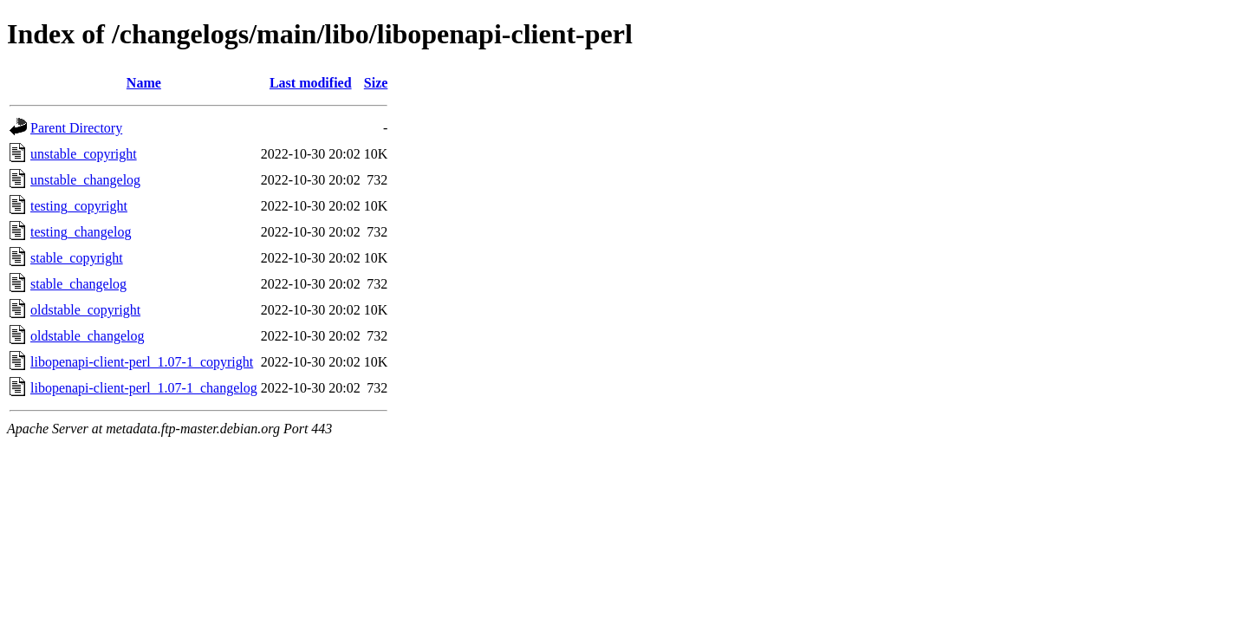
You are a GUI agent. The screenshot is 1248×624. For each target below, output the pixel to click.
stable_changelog (78, 283)
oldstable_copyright (85, 309)
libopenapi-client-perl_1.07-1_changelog (143, 387)
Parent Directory (76, 127)
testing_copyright (78, 205)
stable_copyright (76, 257)
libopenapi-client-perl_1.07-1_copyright (141, 361)
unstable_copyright (83, 153)
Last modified (311, 82)
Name (144, 82)
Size (376, 82)
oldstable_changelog (87, 335)
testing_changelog (80, 231)
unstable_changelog (85, 179)
